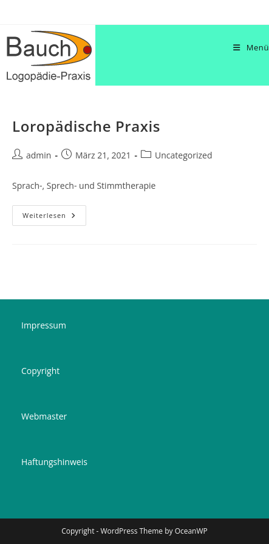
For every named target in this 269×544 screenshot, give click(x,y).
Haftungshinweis (54, 461)
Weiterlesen (54, 217)
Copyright (40, 370)
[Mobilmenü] (251, 47)
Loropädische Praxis (86, 126)
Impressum (43, 325)
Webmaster (44, 416)
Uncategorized (183, 155)
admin (38, 155)
